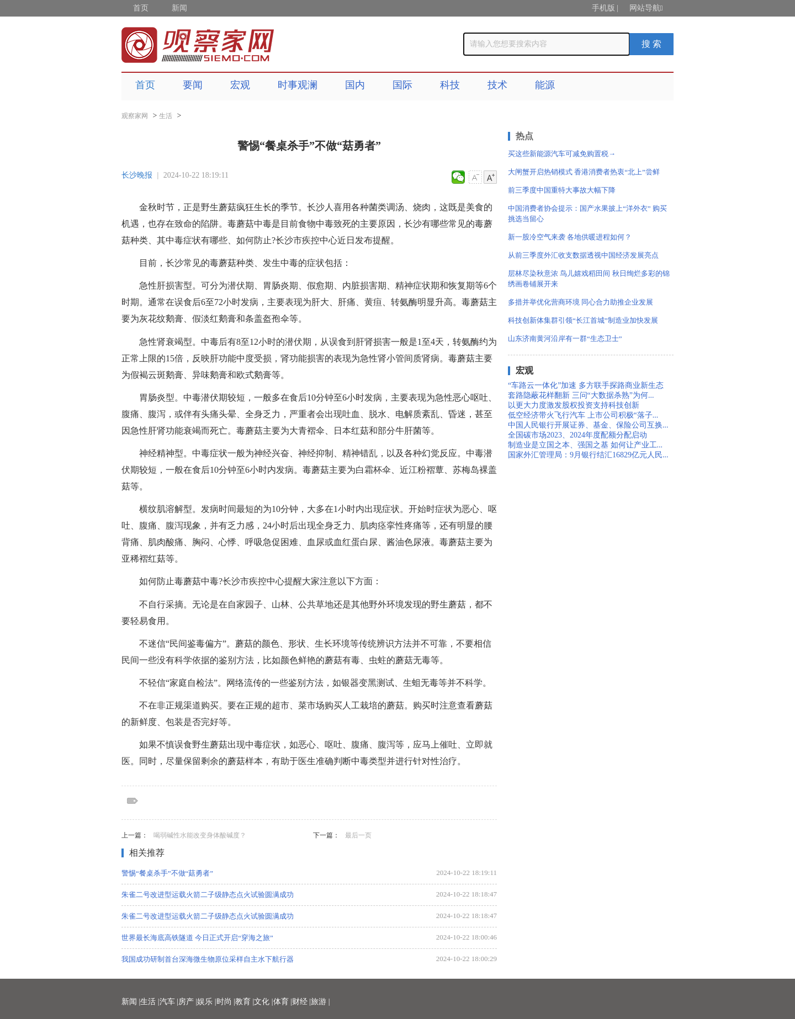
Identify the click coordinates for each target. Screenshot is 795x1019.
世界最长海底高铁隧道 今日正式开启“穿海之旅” (197, 937)
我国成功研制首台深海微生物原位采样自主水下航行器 (207, 959)
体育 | (282, 1001)
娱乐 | (206, 1001)
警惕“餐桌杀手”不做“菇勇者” (167, 873)
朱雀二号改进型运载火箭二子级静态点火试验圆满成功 (207, 894)
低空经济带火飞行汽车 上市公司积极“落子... (583, 415)
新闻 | (130, 1001)
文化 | (263, 1001)
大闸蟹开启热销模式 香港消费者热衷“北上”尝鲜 (584, 172)
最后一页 (358, 835)
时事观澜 (297, 84)
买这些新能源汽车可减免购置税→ (562, 154)
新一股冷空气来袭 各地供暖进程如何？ (570, 237)
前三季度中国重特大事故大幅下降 (562, 190)
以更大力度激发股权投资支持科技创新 (573, 405)
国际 (402, 84)
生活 (165, 116)
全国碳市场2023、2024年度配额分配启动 (577, 435)
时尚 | (225, 1001)
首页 (141, 8)
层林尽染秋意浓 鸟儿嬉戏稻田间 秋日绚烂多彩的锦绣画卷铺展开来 (589, 278)
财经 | (301, 1001)
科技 (450, 84)
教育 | (244, 1001)
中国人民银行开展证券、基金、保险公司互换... (588, 425)
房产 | (187, 1001)
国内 (355, 84)
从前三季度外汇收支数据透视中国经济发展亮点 (583, 255)
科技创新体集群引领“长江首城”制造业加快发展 (583, 320)
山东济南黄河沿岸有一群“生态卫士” (565, 338)
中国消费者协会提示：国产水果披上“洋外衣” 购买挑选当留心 (587, 213)
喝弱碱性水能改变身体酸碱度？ (199, 835)
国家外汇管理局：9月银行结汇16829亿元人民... (588, 455)
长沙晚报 (136, 175)
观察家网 (134, 116)
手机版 (603, 8)
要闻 (193, 84)
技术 (497, 84)
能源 (545, 84)
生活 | (149, 1001)
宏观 (240, 84)
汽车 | (169, 1001)
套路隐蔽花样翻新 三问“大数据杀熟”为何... (581, 395)
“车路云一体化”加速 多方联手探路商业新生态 (586, 385)
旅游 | (320, 1001)
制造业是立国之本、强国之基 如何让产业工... (585, 445)
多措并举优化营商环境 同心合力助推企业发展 (580, 302)
